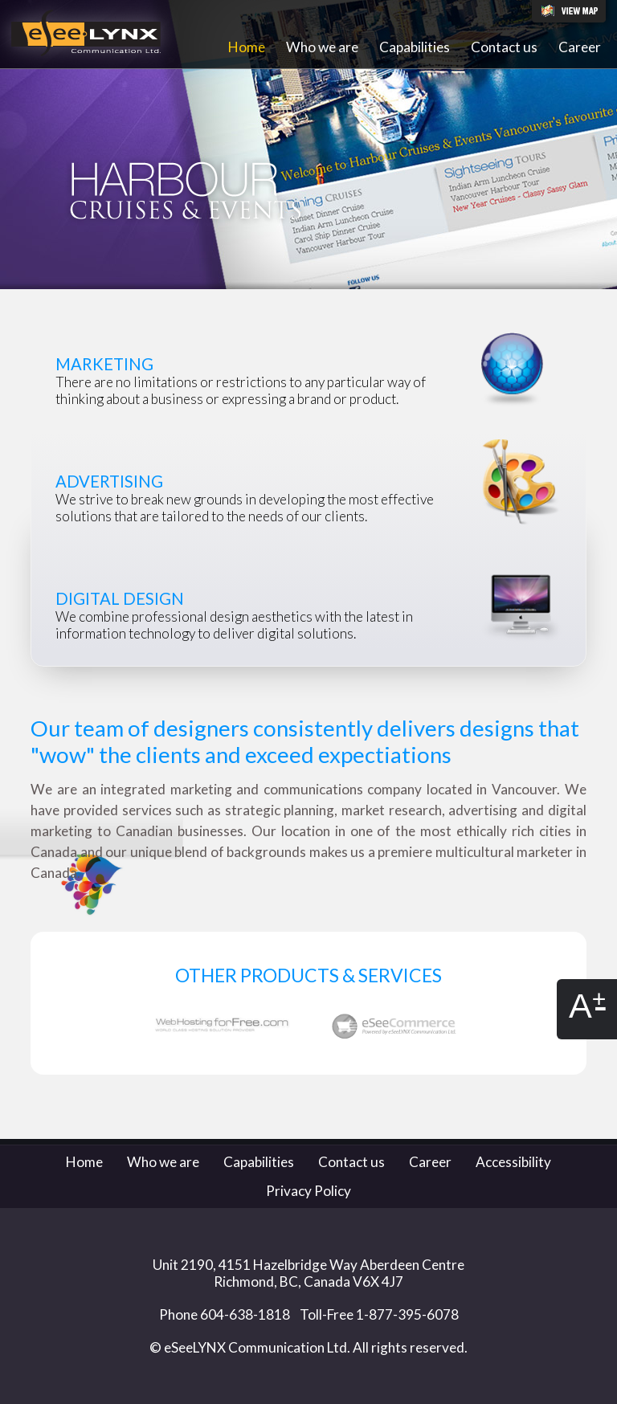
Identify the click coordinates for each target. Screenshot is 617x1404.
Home (246, 47)
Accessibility (513, 1161)
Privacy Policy (308, 1190)
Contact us (504, 47)
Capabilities (414, 47)
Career (579, 47)
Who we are (322, 47)
